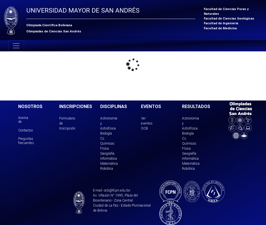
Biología (106, 133)
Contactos (25, 130)
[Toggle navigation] (16, 45)
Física (104, 148)
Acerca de (23, 120)
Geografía (107, 153)
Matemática (109, 163)
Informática (108, 158)
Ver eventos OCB (146, 123)
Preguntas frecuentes (26, 141)
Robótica (106, 168)
